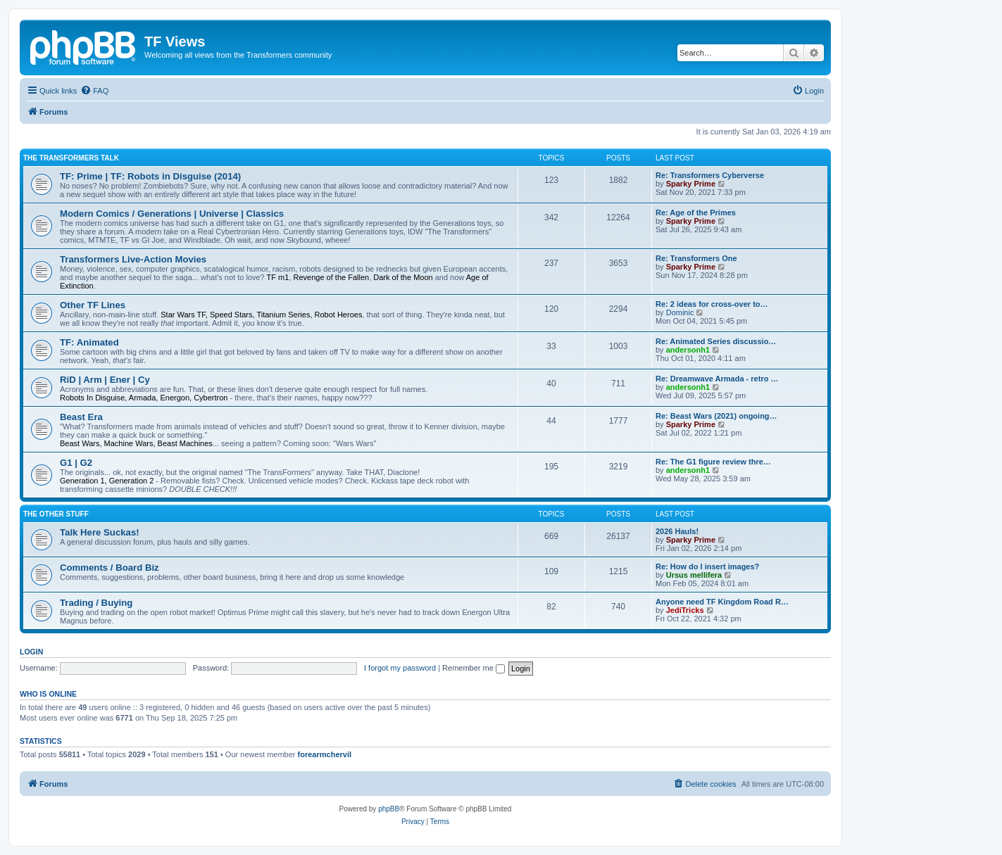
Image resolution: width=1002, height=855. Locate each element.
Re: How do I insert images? (707, 566)
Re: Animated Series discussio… (716, 341)
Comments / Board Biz (109, 567)
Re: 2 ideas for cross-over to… (712, 304)
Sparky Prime (690, 183)
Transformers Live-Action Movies (133, 259)
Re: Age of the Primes (696, 212)
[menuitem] (94, 90)
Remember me (473, 668)
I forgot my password (400, 668)
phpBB (388, 809)
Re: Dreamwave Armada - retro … (717, 378)
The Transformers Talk (71, 158)
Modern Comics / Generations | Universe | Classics (172, 213)
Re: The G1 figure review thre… (713, 461)
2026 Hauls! (677, 531)
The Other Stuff (56, 514)
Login (31, 651)
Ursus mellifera (694, 575)
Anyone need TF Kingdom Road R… (722, 601)
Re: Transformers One (696, 258)
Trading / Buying (96, 602)
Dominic (680, 312)
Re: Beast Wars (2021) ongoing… (716, 416)
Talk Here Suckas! (99, 532)
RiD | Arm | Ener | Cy (105, 379)
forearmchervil (324, 754)
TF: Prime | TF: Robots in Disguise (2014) (150, 176)
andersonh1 (688, 350)
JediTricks (685, 610)
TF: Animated (89, 342)
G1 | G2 (76, 462)
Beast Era (81, 417)
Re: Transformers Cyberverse (710, 175)
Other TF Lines (92, 305)
